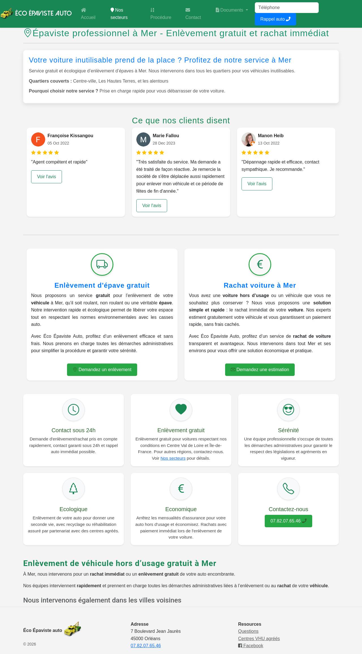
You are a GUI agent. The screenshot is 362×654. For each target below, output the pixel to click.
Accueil (88, 14)
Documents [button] (230, 10)
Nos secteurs (127, 14)
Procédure (160, 14)
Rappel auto (275, 19)
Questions (248, 631)
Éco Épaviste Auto (36, 14)
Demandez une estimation (260, 369)
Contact (193, 14)
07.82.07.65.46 (288, 521)
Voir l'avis (46, 176)
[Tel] (287, 7)
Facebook (250, 645)
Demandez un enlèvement (102, 369)
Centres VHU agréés (259, 638)
